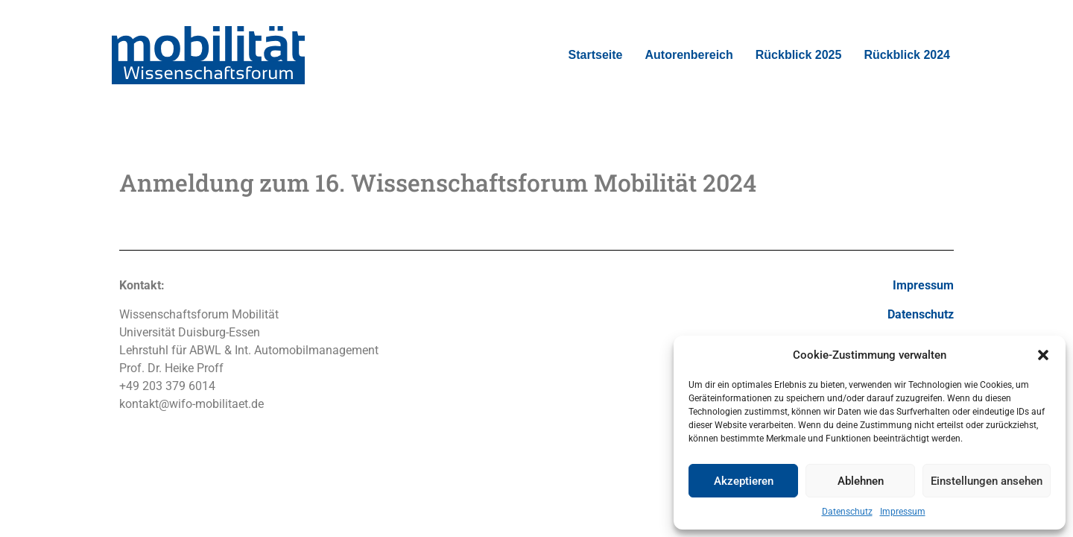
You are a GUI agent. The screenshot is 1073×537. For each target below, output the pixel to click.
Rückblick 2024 (907, 54)
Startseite (596, 54)
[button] (1043, 355)
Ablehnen (861, 481)
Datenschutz (847, 511)
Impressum (902, 511)
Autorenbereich (689, 54)
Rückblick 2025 (799, 54)
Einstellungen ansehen (986, 481)
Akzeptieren (743, 481)
